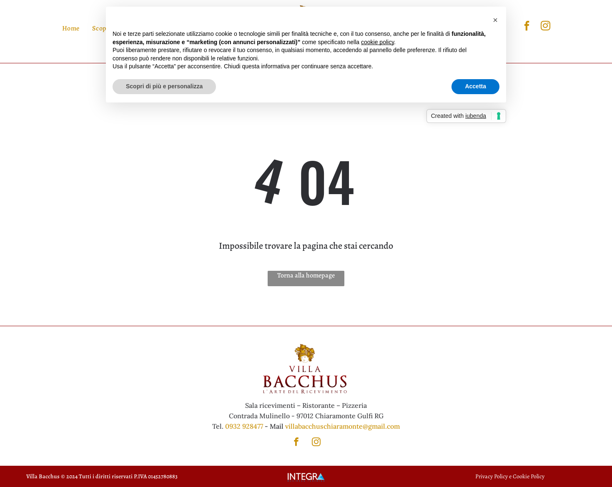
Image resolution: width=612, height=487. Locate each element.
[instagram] (546, 27)
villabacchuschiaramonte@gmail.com (342, 426)
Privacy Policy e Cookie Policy (509, 476)
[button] (495, 20)
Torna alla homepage (306, 275)
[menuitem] (71, 28)
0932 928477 (244, 426)
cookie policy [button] (377, 42)
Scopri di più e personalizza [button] (164, 86)
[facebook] (527, 27)
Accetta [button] (475, 86)
